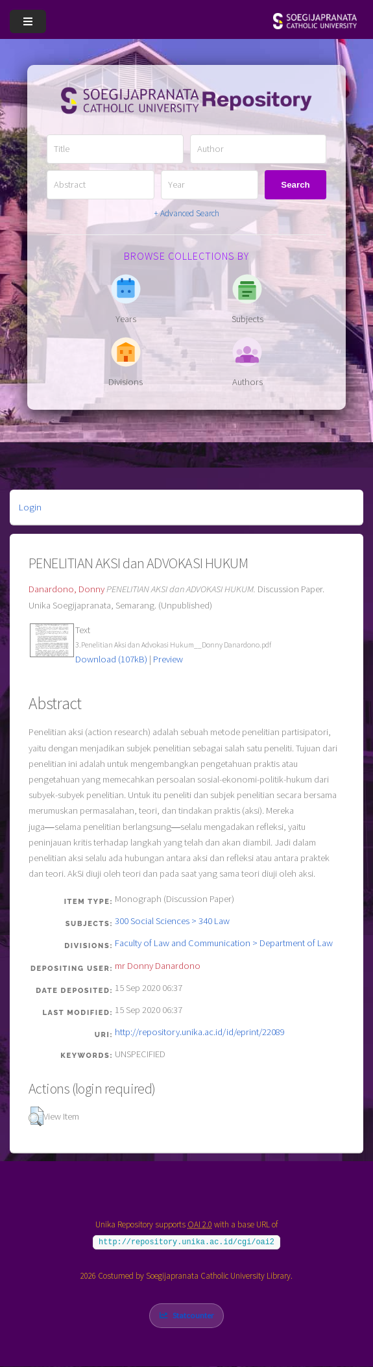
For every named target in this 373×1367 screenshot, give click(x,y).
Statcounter (193, 1315)
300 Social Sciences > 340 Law (172, 921)
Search (295, 185)
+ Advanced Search (186, 213)
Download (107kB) (111, 659)
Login (30, 507)
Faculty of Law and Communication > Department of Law (224, 943)
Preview (168, 659)
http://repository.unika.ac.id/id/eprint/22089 (200, 1032)
